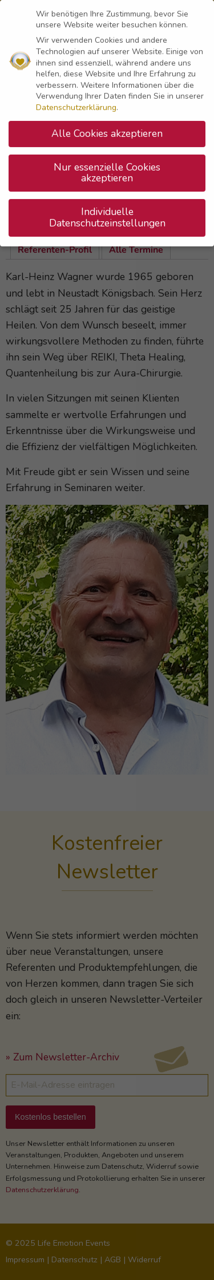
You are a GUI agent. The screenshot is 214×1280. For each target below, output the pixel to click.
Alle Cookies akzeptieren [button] (107, 128)
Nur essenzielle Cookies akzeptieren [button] (107, 167)
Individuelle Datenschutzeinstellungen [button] (107, 212)
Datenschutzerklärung (76, 102)
